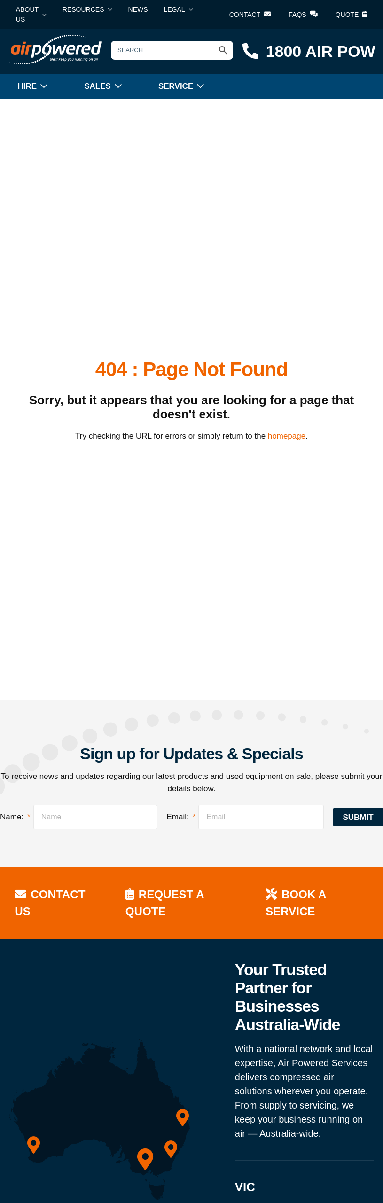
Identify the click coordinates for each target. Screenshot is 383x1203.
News (138, 9)
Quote (352, 14)
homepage (286, 436)
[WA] (33, 1145)
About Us (27, 14)
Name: (15, 816)
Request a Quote (165, 902)
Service (175, 86)
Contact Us (51, 902)
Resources (83, 9)
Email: (181, 816)
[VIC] (145, 1159)
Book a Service (296, 902)
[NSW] (170, 1148)
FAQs (303, 14)
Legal (174, 9)
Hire (27, 86)
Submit (358, 817)
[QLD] (182, 1117)
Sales (97, 86)
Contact (250, 14)
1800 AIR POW (308, 51)
